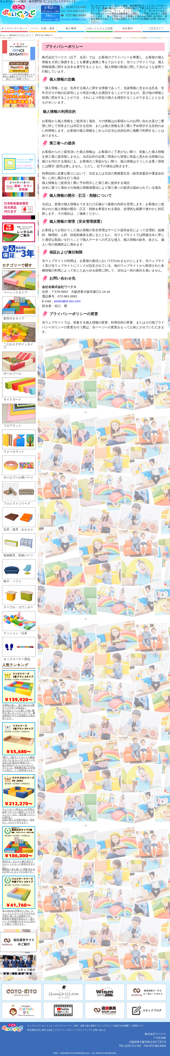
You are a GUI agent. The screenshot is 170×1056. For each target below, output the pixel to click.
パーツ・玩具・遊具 (42, 28)
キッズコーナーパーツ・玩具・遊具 (67, 1025)
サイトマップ (84, 1030)
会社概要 (124, 1025)
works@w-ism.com (67, 301)
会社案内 (127, 28)
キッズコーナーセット (14, 28)
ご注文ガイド (156, 28)
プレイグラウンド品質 (107, 1025)
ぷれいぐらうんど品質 (99, 28)
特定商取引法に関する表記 (40, 1030)
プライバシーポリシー (65, 1030)
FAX (50, 17)
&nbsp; (18, 131)
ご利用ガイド (137, 1025)
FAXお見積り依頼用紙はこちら (73, 19)
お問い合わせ (99, 1030)
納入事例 (71, 28)
